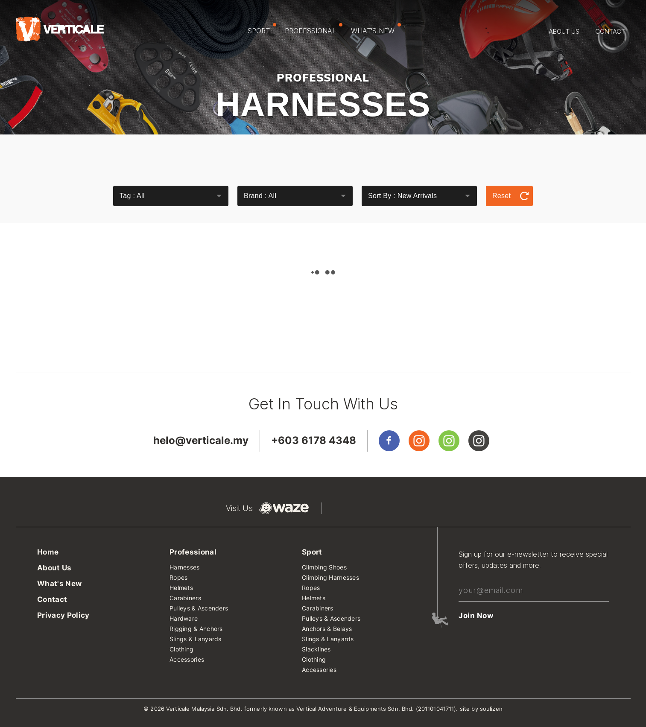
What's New (376, 29)
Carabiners (185, 598)
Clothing (181, 649)
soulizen (491, 708)
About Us (564, 31)
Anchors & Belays (327, 629)
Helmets (181, 588)
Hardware (184, 619)
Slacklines (316, 649)
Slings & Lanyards (196, 639)
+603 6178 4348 (313, 440)
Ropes (178, 578)
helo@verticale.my (200, 440)
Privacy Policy (63, 615)
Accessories (187, 660)
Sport (262, 29)
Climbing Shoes (324, 567)
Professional (313, 29)
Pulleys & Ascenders (199, 608)
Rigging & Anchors (196, 629)
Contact (610, 31)
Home (47, 552)
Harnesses (185, 567)
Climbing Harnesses (330, 578)
